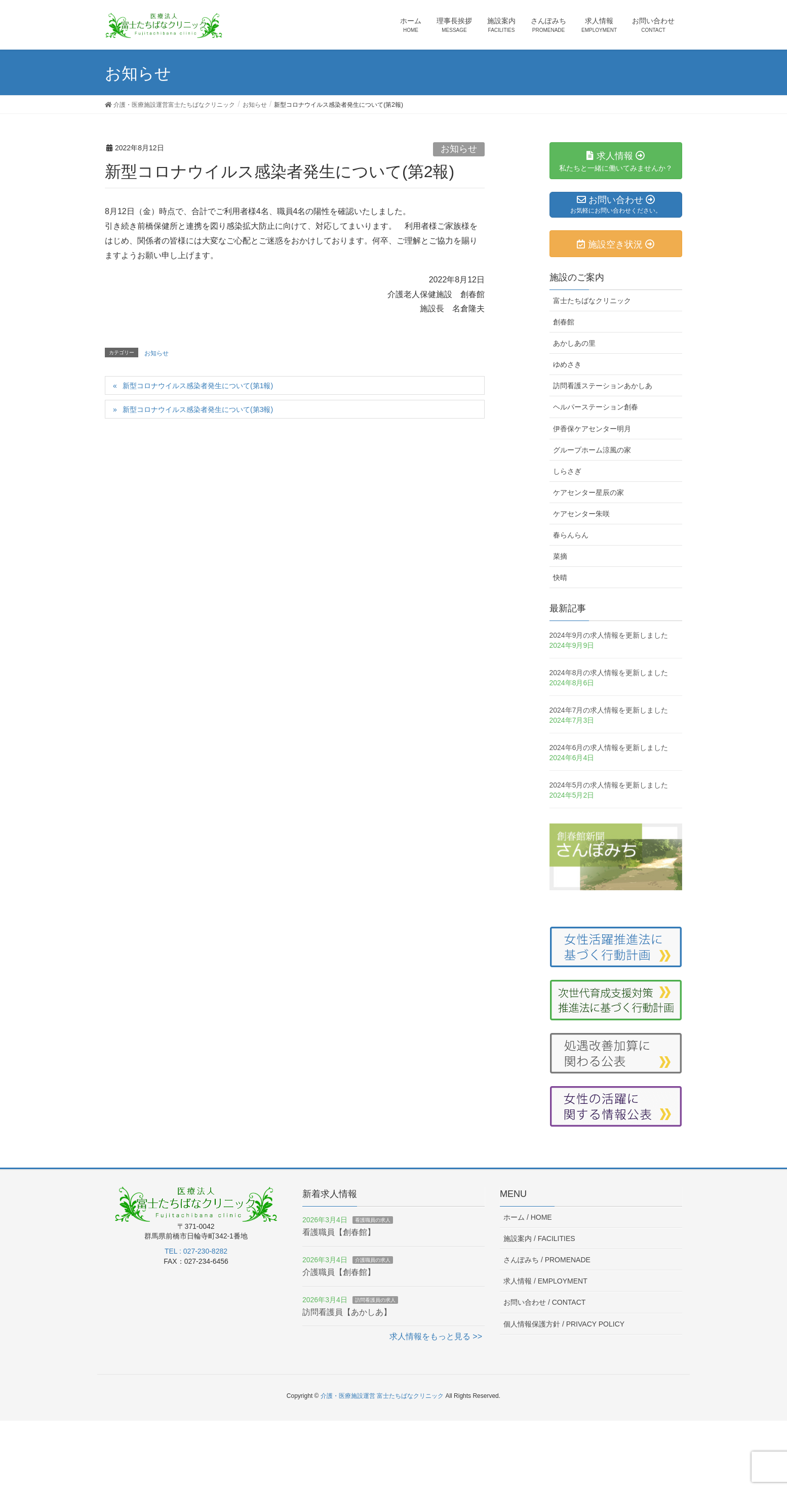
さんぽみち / (547, 1260)
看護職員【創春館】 (338, 1232)
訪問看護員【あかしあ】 (346, 1312)
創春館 (563, 322)
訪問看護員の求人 (375, 1300)
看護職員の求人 (372, 1220)
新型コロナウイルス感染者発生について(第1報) (198, 386)
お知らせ (459, 149)
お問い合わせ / (544, 1302)
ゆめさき (567, 364)
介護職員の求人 (372, 1260)
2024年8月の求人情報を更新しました (608, 673)
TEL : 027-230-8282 (196, 1251)
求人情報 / (545, 1281)
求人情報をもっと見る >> (435, 1336)
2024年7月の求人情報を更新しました (608, 710)
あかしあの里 (574, 343)
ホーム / (527, 1217)
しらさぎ (567, 471)
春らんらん (570, 535)
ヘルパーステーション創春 (595, 407)
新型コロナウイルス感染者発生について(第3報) (198, 409)
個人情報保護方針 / (563, 1324)
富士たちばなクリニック (592, 301)
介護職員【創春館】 (338, 1272)
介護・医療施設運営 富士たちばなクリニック (382, 1395)
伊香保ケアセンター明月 (592, 429)
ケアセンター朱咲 (581, 514)
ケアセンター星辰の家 (588, 492)
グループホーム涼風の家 (592, 450)
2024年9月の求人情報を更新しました (608, 635)
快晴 (560, 577)
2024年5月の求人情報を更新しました (608, 785)
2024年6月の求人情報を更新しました (608, 747)
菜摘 (560, 556)
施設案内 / (539, 1238)
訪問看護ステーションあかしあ (602, 386)
